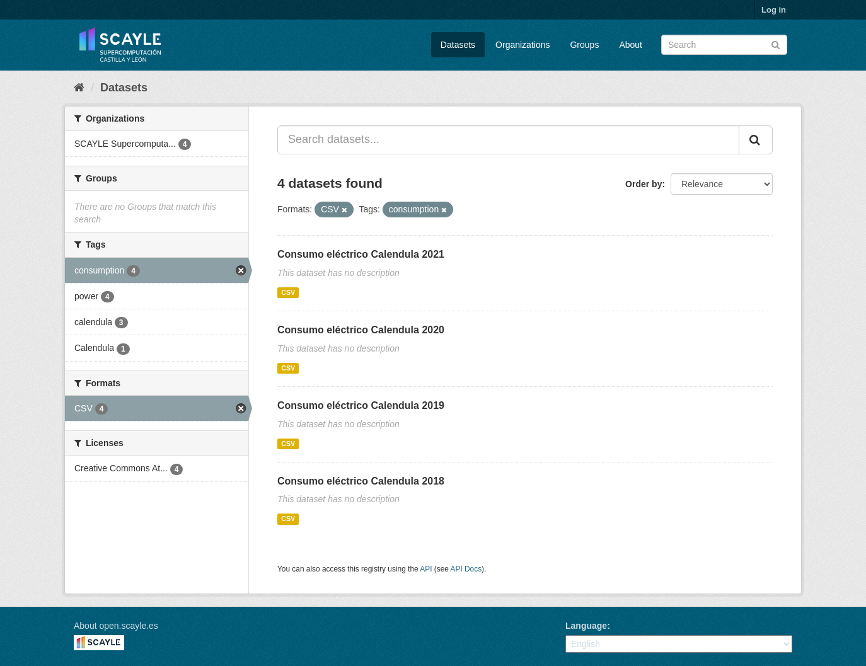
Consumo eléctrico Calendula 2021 (360, 254)
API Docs (466, 569)
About (630, 45)
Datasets (458, 45)
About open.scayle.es (116, 626)
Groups (584, 45)
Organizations (522, 45)
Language (586, 626)
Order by (643, 184)
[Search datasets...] (508, 139)
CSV (288, 292)
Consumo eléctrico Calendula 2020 (360, 329)
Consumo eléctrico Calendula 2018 (360, 481)
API (426, 569)
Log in (773, 9)
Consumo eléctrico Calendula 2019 (360, 405)
